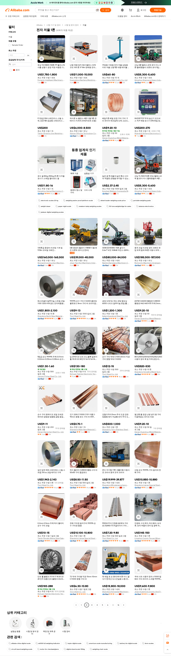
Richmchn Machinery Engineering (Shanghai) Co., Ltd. (148, 263)
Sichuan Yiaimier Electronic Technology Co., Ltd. (83, 374)
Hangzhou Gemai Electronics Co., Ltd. (51, 191)
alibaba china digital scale (20, 643)
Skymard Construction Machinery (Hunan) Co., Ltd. (51, 263)
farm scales (148, 643)
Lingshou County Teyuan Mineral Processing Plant (148, 538)
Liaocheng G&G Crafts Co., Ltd (114, 80)
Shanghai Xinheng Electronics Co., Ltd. (148, 133)
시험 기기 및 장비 (53, 25)
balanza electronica (145, 206)
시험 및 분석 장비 (72, 25)
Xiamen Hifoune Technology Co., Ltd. (83, 133)
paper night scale (63, 206)
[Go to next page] (123, 605)
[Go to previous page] (76, 605)
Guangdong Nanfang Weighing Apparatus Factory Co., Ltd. (83, 80)
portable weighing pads (141, 200)
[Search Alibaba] (66, 10)
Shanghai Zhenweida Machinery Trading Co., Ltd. (116, 592)
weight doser (44, 206)
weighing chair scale (99, 649)
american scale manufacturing (99, 643)
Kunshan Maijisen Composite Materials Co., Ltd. (116, 191)
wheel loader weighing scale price (112, 200)
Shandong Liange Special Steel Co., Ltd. (148, 485)
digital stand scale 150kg (74, 649)
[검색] (105, 10)
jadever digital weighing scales (51, 212)
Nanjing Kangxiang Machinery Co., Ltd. (116, 263)
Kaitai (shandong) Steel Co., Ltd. (115, 316)
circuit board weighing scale (20, 649)
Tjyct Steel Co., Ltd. (78, 316)
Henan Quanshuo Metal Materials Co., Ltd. (116, 138)
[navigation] (20, 315)
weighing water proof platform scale (78, 200)
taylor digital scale (73, 643)
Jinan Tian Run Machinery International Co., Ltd (83, 263)
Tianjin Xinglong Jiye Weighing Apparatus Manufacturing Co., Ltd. (51, 133)
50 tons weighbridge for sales (118, 206)
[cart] (131, 10)
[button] (97, 10)
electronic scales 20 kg (48, 200)
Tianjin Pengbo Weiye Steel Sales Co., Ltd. (51, 538)
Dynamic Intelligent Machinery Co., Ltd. (51, 80)
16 (118, 605)
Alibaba (39, 25)
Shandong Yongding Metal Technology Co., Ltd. (148, 372)
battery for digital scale (127, 643)
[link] (167, 635)
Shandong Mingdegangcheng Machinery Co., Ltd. (116, 485)
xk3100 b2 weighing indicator (48, 643)
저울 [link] (84, 25)
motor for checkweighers (48, 649)
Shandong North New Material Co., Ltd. (51, 316)
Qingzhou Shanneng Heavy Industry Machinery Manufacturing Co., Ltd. (148, 80)
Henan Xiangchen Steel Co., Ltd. (51, 432)
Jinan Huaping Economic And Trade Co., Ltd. (148, 592)
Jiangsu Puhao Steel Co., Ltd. (49, 376)
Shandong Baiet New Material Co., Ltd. (83, 429)
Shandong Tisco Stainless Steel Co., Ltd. (116, 429)
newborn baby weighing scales (88, 206)
